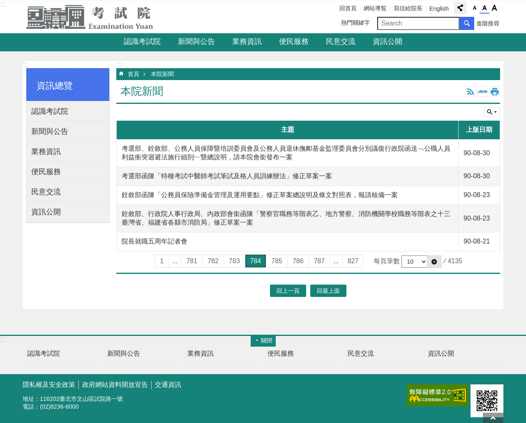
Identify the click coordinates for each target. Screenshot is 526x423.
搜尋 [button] (466, 23)
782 (213, 260)
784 (255, 260)
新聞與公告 (196, 41)
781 (191, 260)
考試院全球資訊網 (94, 16)
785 (276, 260)
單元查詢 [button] (492, 112)
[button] (434, 261)
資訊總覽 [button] (55, 85)
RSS (470, 91)
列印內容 (494, 91)
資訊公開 (387, 41)
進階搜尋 (487, 23)
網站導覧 (375, 8)
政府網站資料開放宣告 (115, 384)
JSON (482, 91)
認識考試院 (142, 41)
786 (298, 260)
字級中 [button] (484, 8)
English (439, 8)
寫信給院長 (408, 8)
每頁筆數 (387, 260)
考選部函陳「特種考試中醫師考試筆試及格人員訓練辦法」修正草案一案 (227, 175)
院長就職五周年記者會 (154, 241)
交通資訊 (168, 384)
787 (319, 260)
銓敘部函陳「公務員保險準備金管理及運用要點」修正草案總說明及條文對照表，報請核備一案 (260, 194)
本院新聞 (162, 74)
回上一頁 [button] (288, 290)
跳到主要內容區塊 (4, 4)
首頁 (133, 74)
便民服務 (294, 41)
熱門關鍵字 (355, 22)
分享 (460, 8)
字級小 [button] (475, 8)
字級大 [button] (494, 8)
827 (353, 260)
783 (234, 260)
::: (2, 3)
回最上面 (493, 418)
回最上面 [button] (328, 290)
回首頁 (348, 8)
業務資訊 (247, 41)
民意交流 (340, 41)
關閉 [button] (266, 340)
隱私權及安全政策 (49, 384)
